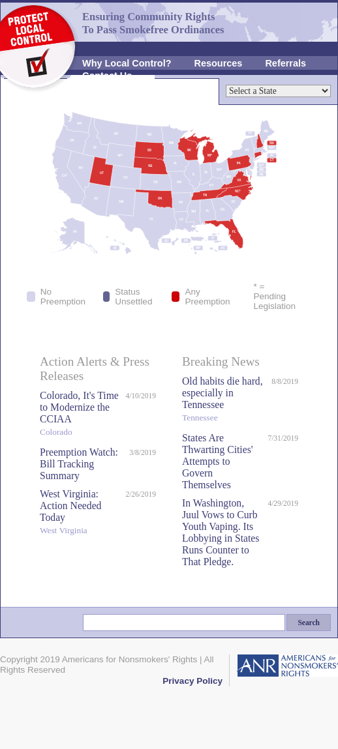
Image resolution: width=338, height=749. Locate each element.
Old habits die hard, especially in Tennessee (223, 400)
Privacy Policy (192, 681)
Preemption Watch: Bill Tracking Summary (79, 464)
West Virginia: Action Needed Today (79, 513)
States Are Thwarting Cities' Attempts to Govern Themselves (217, 461)
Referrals (285, 63)
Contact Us (107, 75)
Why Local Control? (127, 63)
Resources (218, 63)
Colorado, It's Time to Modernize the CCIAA (79, 415)
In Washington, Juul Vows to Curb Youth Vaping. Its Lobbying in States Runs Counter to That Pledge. (220, 532)
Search (309, 622)
